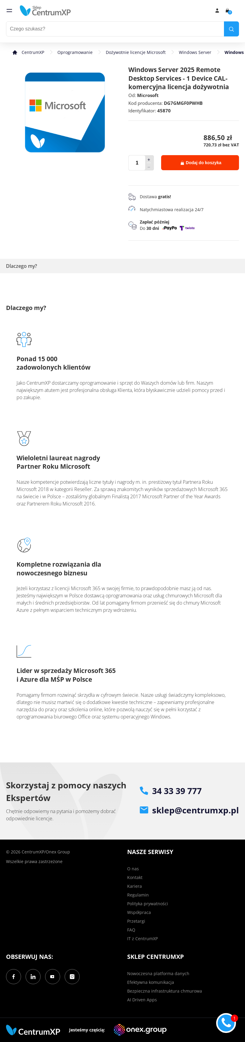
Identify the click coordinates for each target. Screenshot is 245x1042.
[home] (45, 10)
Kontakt (134, 877)
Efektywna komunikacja (150, 982)
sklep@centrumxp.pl (189, 810)
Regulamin (138, 895)
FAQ (131, 930)
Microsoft (148, 95)
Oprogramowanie (75, 52)
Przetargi (136, 921)
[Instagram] (72, 976)
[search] (231, 28)
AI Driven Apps (142, 1000)
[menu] (9, 10)
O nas (133, 868)
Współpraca (139, 912)
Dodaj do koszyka (201, 162)
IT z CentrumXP (142, 938)
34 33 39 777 (171, 790)
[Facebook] (13, 976)
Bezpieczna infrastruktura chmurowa (164, 991)
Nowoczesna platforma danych (158, 973)
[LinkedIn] (33, 976)
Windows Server (195, 52)
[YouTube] (52, 976)
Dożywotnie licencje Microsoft (136, 52)
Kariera (134, 886)
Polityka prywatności (147, 903)
